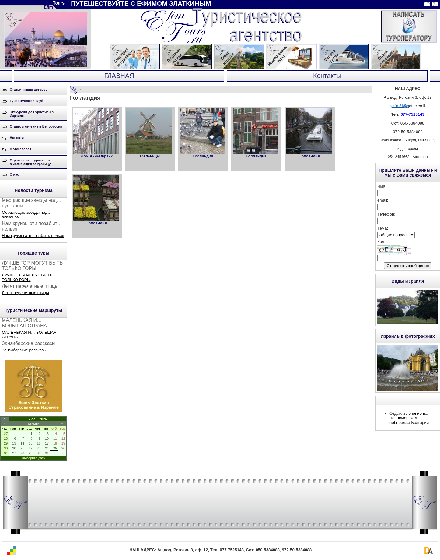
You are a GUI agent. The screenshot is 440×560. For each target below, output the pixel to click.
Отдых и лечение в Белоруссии (36, 126)
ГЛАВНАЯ (119, 75)
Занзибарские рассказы (24, 350)
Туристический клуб (26, 101)
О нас (14, 174)
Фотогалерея (20, 149)
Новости (17, 137)
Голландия (203, 156)
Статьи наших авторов (28, 89)
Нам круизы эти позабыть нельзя (33, 235)
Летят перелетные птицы (25, 293)
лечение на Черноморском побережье (408, 418)
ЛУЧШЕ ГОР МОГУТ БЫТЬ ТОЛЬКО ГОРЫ (27, 277)
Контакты (327, 75)
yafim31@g (399, 106)
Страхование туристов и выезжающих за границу (30, 162)
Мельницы (150, 156)
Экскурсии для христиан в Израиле (32, 114)
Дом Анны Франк (97, 156)
